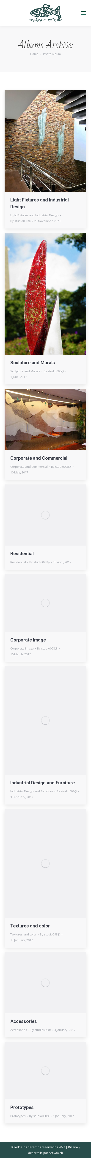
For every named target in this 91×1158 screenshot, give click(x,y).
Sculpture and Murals (32, 362)
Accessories (23, 1021)
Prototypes (22, 1107)
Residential (22, 553)
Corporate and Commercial (38, 458)
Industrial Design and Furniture (42, 783)
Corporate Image (28, 640)
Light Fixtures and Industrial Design (34, 215)
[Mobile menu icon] (83, 13)
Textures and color (30, 926)
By (20, 221)
